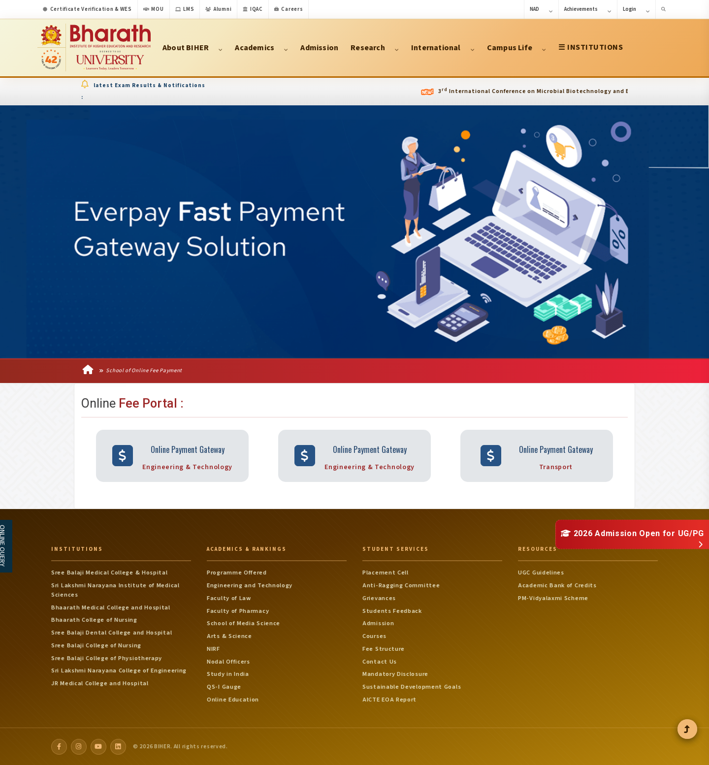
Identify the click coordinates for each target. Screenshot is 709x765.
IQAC (253, 9)
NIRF (213, 648)
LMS (184, 9)
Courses (374, 636)
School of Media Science (243, 623)
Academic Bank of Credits (557, 585)
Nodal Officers (228, 661)
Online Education (233, 699)
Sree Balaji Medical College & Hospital (109, 572)
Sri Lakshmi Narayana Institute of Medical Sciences (115, 590)
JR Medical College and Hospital (100, 683)
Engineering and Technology (249, 585)
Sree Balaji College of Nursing (96, 644)
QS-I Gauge (224, 686)
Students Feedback (392, 610)
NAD (541, 9)
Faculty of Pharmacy (238, 610)
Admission (319, 47)
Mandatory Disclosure (395, 673)
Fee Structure (383, 648)
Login (636, 9)
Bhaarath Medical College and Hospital (110, 607)
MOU (153, 9)
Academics (261, 47)
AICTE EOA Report (389, 699)
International (443, 47)
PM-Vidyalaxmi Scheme (553, 597)
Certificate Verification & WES (87, 9)
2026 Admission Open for (632, 533)
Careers (288, 9)
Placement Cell (385, 572)
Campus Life (516, 47)
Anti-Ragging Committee (401, 585)
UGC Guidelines (541, 572)
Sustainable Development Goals (411, 686)
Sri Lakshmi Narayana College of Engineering (119, 670)
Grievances (379, 597)
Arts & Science (229, 636)
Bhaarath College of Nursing (94, 619)
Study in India (228, 673)
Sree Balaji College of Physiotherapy (106, 657)
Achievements (588, 9)
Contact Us (379, 661)
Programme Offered (237, 572)
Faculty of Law (229, 597)
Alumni (218, 9)
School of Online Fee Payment (140, 371)
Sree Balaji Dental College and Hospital (111, 632)
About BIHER (192, 47)
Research (375, 47)
